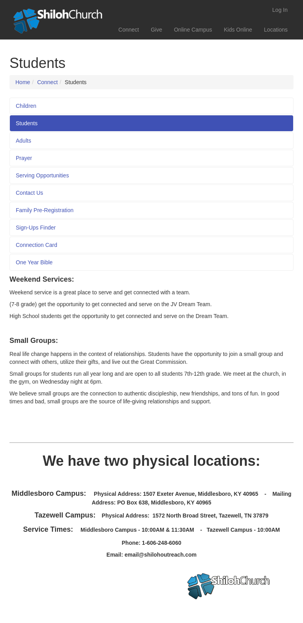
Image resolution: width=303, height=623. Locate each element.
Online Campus (193, 29)
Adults (23, 140)
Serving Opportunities (42, 175)
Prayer (24, 158)
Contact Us (29, 193)
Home (22, 82)
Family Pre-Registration (44, 210)
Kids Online (238, 29)
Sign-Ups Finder (36, 227)
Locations (276, 29)
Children (26, 106)
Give (156, 29)
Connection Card (36, 245)
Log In (280, 10)
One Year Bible (34, 262)
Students (26, 123)
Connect (128, 29)
